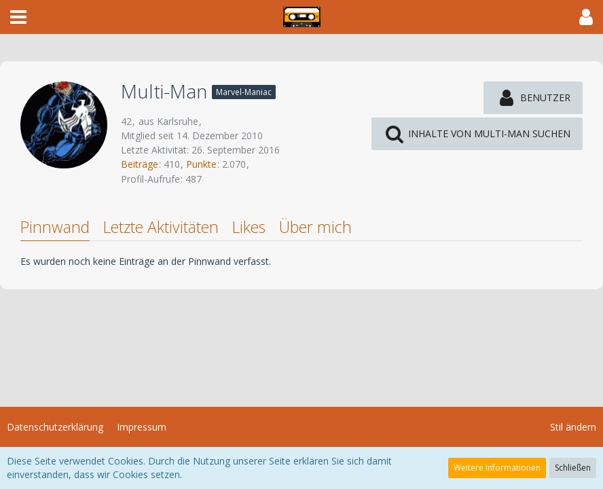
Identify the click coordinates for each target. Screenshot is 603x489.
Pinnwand (55, 227)
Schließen (573, 467)
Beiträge (139, 164)
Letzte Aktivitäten (161, 227)
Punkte (201, 164)
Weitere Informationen (497, 467)
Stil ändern (573, 426)
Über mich (315, 227)
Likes (249, 227)
